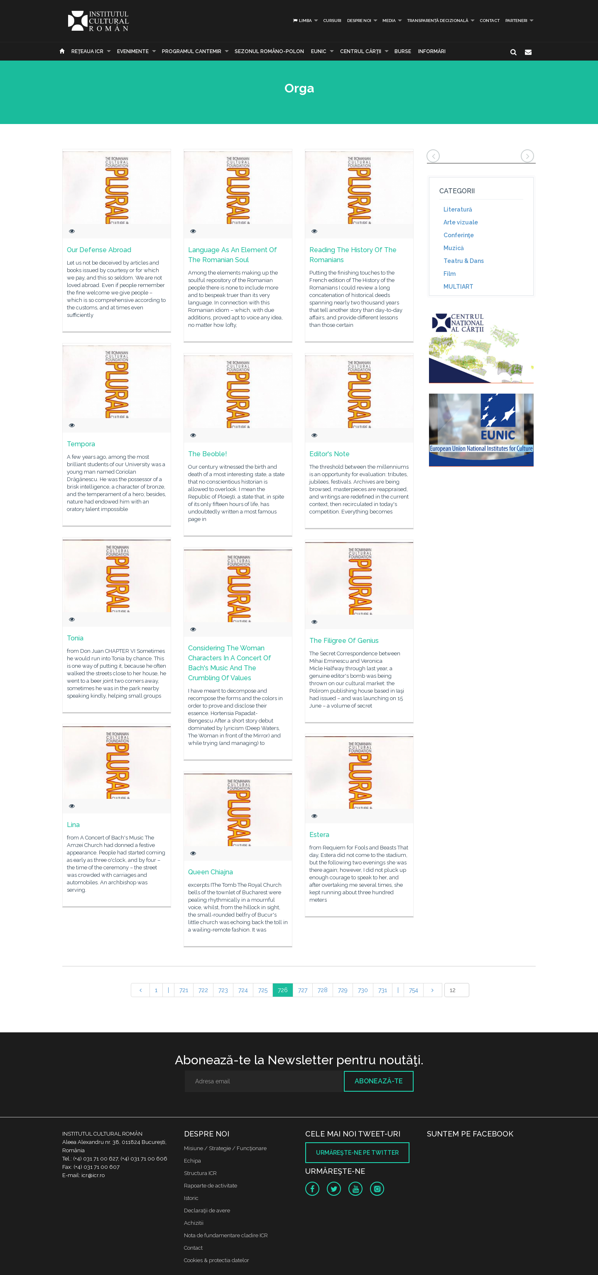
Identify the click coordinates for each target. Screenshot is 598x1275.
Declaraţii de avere (207, 1210)
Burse (403, 51)
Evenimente (133, 51)
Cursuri (332, 20)
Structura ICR (200, 1173)
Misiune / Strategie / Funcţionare (225, 1148)
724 (243, 990)
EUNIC (318, 51)
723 (223, 990)
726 (283, 990)
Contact (490, 20)
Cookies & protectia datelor (216, 1260)
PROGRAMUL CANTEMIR (191, 51)
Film (450, 273)
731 (382, 990)
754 (413, 990)
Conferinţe (459, 235)
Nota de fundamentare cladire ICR (226, 1235)
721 (183, 990)
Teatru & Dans (464, 261)
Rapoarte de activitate (210, 1186)
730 (363, 990)
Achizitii (193, 1223)
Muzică (454, 248)
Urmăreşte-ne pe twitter (357, 1152)
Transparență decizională (437, 20)
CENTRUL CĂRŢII (360, 51)
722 (203, 990)
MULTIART (458, 286)
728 (323, 990)
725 (262, 990)
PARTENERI (516, 20)
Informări (432, 51)
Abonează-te (379, 1081)
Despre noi (359, 20)
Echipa (192, 1161)
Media (389, 20)
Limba (302, 20)
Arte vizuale (461, 222)
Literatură (458, 209)
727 (302, 990)
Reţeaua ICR (87, 51)
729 (343, 990)
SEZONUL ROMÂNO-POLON (269, 51)
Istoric (191, 1198)
